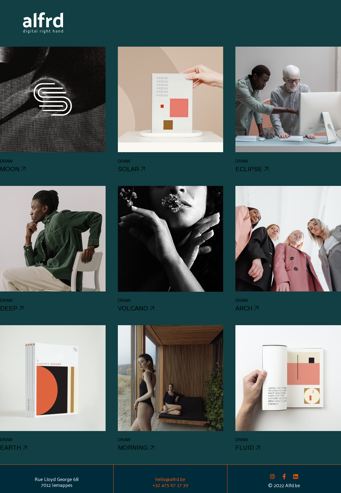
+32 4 (158, 484)
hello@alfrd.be (170, 479)
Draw (6, 161)
